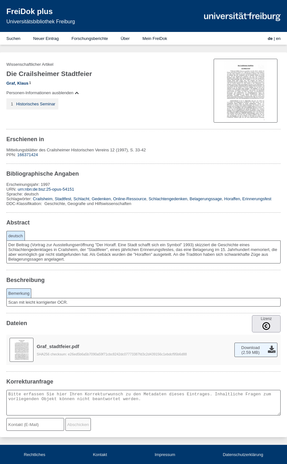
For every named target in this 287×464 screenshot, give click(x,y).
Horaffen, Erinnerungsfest (247, 198)
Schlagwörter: (19, 198)
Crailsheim (42, 198)
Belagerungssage (206, 198)
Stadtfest (63, 198)
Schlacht (81, 198)
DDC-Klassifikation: (24, 203)
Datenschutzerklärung (243, 454)
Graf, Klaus (17, 83)
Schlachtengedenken (168, 198)
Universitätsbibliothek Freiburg (40, 21)
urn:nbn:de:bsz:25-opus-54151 (46, 189)
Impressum (165, 454)
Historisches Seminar (35, 104)
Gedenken (101, 198)
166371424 (27, 154)
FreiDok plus (29, 11)
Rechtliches (34, 454)
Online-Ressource (129, 198)
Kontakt (100, 454)
